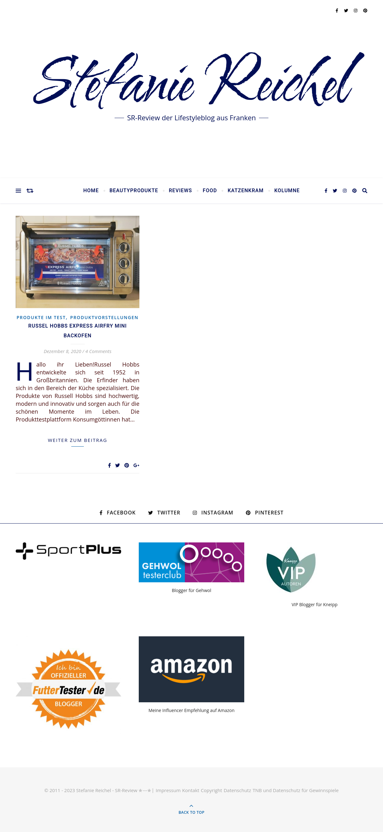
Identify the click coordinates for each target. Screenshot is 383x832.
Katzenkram (246, 190)
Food (210, 190)
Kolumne (287, 190)
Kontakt (190, 790)
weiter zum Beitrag (77, 440)
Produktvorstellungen (104, 317)
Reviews (180, 190)
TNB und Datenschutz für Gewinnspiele (296, 790)
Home (91, 190)
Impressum (168, 790)
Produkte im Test (41, 317)
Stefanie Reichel (191, 85)
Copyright (211, 790)
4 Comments (98, 351)
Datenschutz (237, 790)
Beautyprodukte (134, 190)
